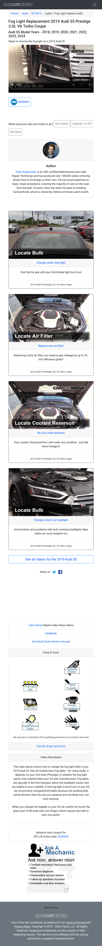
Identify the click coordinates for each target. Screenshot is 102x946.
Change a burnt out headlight (51, 520)
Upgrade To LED (81, 123)
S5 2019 (36, 13)
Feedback (51, 633)
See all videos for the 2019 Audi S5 (51, 559)
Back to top (51, 907)
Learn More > (81, 79)
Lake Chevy (35, 625)
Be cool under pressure (51, 432)
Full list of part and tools (51, 746)
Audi (25, 13)
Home (15, 13)
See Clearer (62, 123)
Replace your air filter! (51, 345)
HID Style (15, 132)
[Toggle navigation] (94, 4)
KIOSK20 (63, 836)
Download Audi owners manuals (51, 641)
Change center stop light (51, 262)
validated (20, 102)
